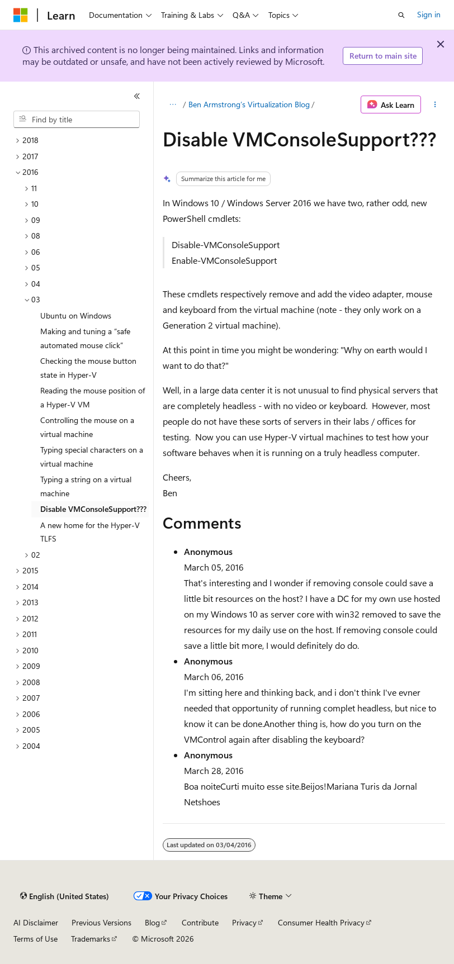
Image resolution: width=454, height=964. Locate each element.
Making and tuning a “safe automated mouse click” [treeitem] (85, 338)
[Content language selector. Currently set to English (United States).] (64, 896)
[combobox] (76, 120)
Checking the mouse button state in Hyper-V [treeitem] (88, 367)
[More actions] (435, 104)
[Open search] (401, 15)
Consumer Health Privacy (321, 922)
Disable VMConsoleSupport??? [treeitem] (93, 509)
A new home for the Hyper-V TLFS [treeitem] (90, 532)
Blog (152, 922)
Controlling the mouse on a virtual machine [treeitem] (87, 427)
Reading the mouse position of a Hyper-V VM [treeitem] (92, 397)
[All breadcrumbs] (172, 104)
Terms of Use (35, 938)
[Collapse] (137, 96)
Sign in (429, 14)
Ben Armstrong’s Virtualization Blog (249, 104)
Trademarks (90, 938)
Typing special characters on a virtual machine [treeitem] (91, 456)
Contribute (200, 922)
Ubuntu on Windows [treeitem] (75, 315)
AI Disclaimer (35, 922)
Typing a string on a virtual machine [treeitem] (85, 486)
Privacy (244, 922)
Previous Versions (101, 922)
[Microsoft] (20, 15)
